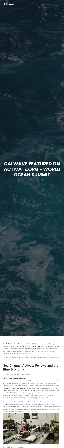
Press (39, 174)
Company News (31, 174)
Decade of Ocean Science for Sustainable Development (32, 334)
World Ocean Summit (12, 332)
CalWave (49, 174)
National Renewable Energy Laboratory (15, 376)
